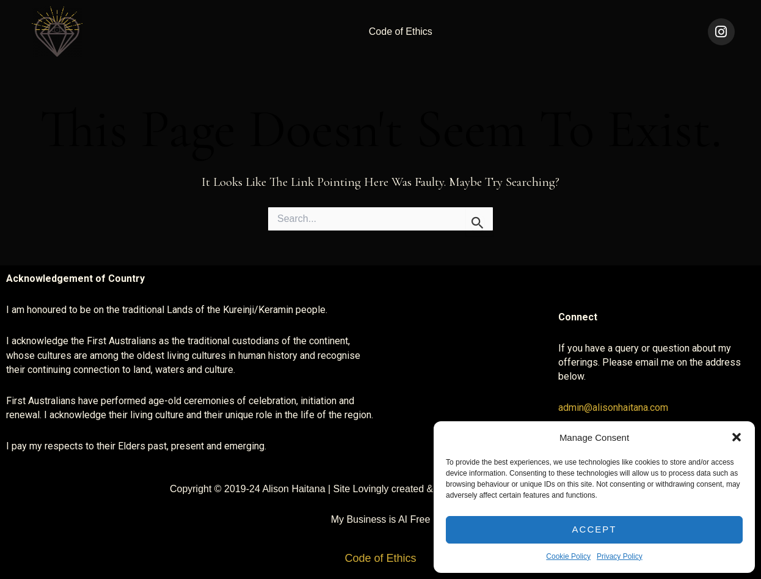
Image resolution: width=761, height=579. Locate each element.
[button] (736, 437)
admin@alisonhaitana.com (613, 407)
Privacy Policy (620, 556)
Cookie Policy (568, 556)
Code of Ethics (400, 31)
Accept (594, 529)
